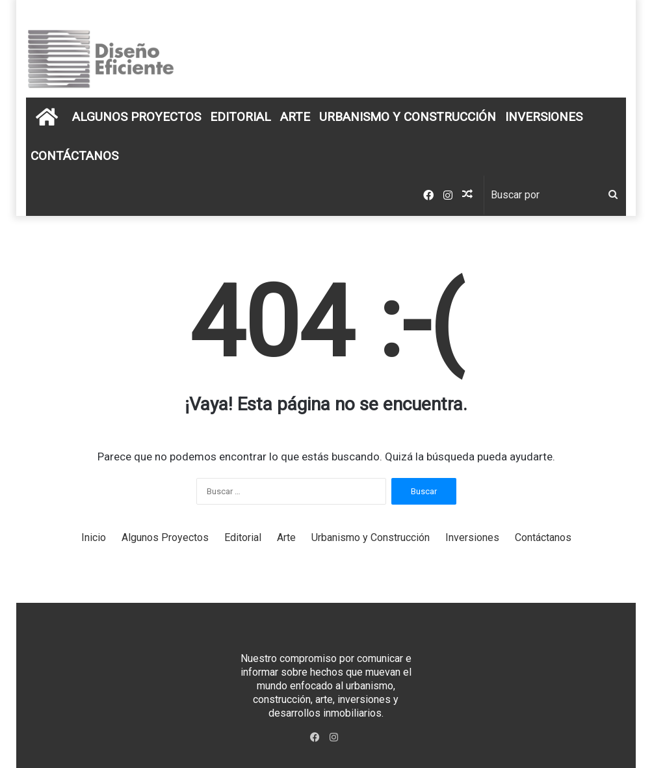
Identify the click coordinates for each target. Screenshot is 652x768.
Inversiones (543, 116)
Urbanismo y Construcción (407, 116)
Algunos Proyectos (136, 116)
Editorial (240, 116)
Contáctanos (74, 155)
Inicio (93, 537)
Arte (295, 116)
